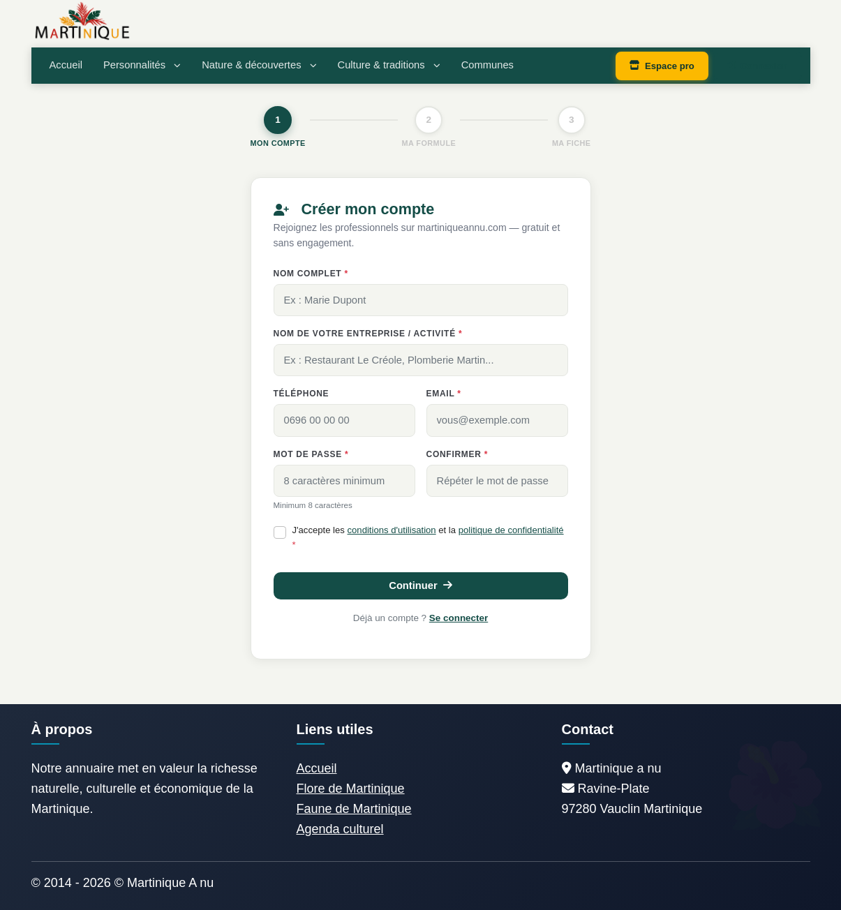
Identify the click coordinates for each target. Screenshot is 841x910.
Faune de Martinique (354, 809)
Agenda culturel (340, 829)
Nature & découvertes (259, 64)
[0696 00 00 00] (344, 420)
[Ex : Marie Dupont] (421, 300)
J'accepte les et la (428, 537)
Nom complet (311, 273)
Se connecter (458, 618)
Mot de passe (311, 454)
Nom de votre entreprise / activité (368, 333)
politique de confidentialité (511, 530)
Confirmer (457, 454)
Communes (487, 64)
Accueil (66, 64)
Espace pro (662, 66)
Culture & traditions (389, 64)
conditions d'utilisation (392, 530)
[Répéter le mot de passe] (497, 481)
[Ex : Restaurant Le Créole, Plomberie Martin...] (421, 360)
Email (443, 393)
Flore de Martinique (351, 789)
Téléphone (301, 393)
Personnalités (142, 64)
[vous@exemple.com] (497, 420)
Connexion (757, 66)
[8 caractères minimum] (344, 481)
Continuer (420, 585)
